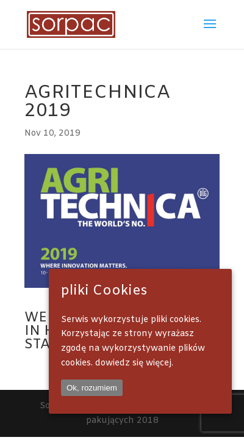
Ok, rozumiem (91, 387)
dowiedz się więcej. (134, 363)
